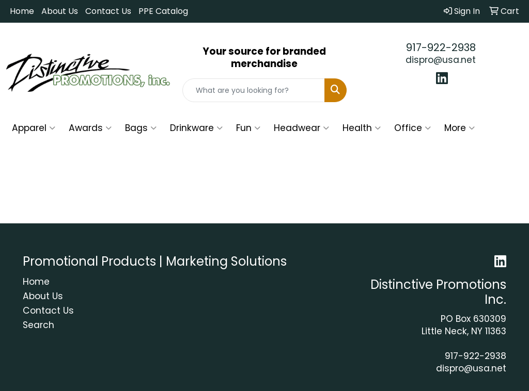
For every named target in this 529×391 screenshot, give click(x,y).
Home (22, 11)
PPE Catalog (163, 11)
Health (362, 128)
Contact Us (108, 11)
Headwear (301, 128)
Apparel (33, 128)
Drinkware (196, 128)
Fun (248, 128)
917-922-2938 (441, 47)
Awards (90, 128)
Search (38, 325)
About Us (59, 11)
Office (412, 128)
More (459, 128)
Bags (141, 128)
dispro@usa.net (441, 60)
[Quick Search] (253, 90)
